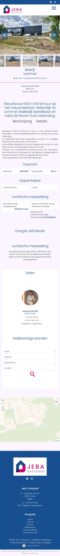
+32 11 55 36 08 (31, 317)
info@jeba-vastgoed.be (31, 323)
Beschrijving (22, 121)
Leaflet (57, 441)
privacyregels (35, 551)
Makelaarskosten (18, 542)
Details (41, 121)
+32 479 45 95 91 (31, 320)
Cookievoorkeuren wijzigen (39, 542)
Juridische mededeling (41, 540)
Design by (32, 546)
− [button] (3, 404)
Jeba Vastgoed (30, 488)
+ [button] (3, 400)
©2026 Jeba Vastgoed (19, 540)
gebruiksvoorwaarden (49, 551)
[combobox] (30, 351)
